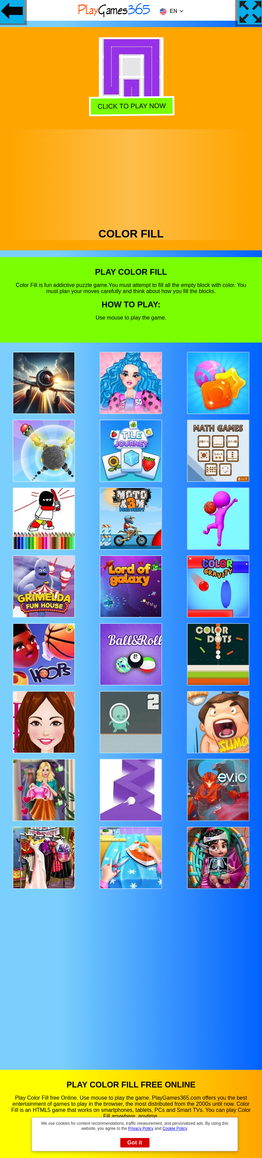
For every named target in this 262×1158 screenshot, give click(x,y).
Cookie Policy (174, 1128)
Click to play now (131, 105)
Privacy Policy (141, 1128)
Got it (134, 1142)
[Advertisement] (131, 176)
